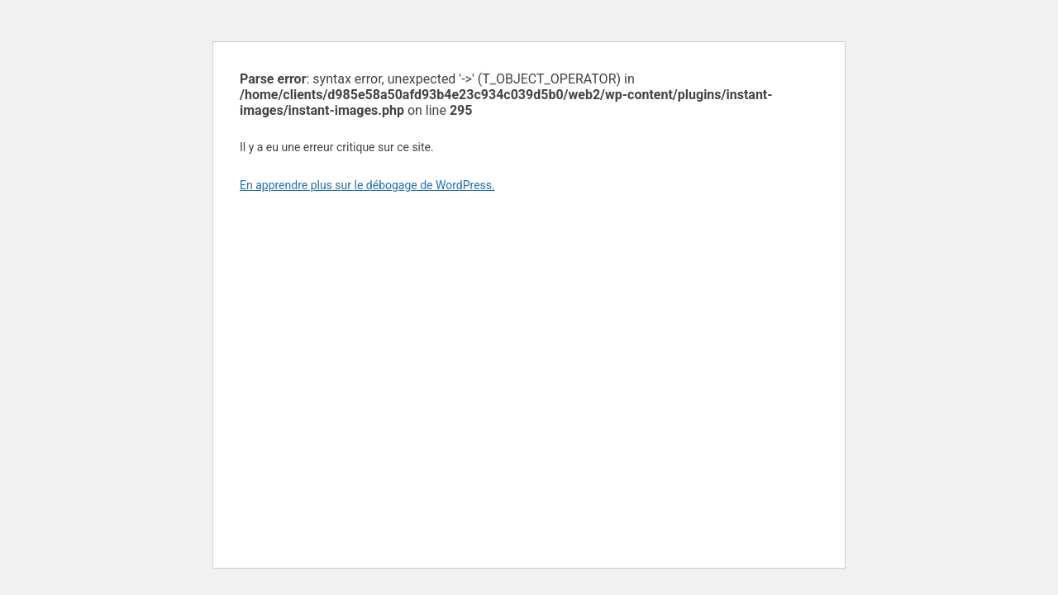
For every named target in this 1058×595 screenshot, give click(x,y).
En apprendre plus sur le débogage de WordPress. (367, 185)
